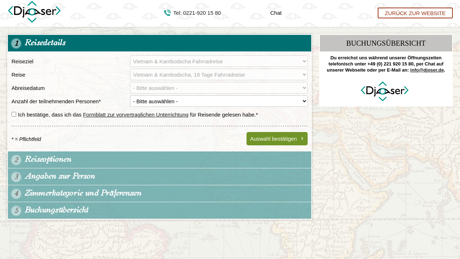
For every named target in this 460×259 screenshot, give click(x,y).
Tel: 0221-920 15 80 (197, 13)
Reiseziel (22, 61)
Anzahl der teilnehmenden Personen (56, 101)
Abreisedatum (28, 88)
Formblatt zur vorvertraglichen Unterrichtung (135, 115)
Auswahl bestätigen (273, 139)
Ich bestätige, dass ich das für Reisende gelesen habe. (135, 115)
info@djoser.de (427, 70)
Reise (18, 75)
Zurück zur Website (415, 13)
